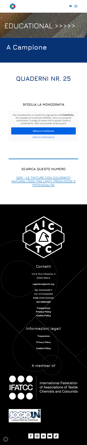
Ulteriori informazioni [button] (44, 137)
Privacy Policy (43, 311)
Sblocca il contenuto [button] (43, 130)
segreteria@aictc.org (43, 284)
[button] (5, 439)
